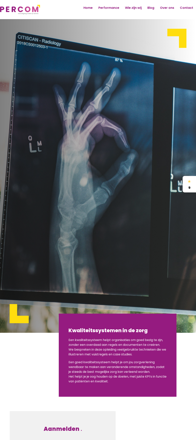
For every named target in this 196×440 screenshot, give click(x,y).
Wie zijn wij (133, 8)
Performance (108, 8)
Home (88, 8)
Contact (186, 8)
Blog (150, 8)
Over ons (167, 8)
